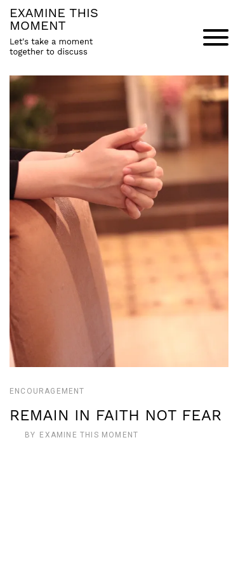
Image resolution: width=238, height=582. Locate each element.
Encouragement (47, 391)
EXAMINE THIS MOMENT (54, 19)
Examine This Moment (88, 435)
